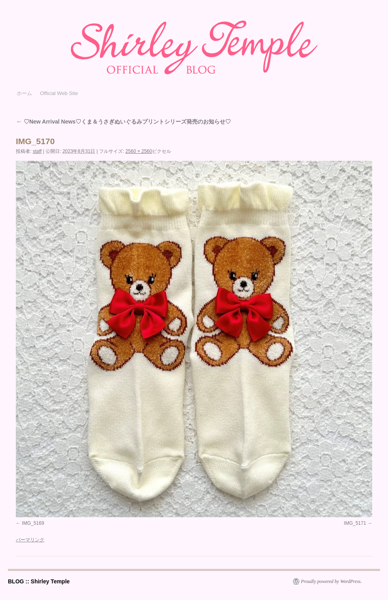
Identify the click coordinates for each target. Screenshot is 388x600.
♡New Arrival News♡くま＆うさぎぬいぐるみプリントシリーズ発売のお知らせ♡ (123, 121)
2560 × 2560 (139, 151)
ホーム (24, 93)
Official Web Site (59, 93)
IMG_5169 (33, 523)
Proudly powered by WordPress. (331, 581)
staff (37, 151)
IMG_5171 (355, 523)
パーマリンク (30, 540)
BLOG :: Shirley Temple (39, 581)
